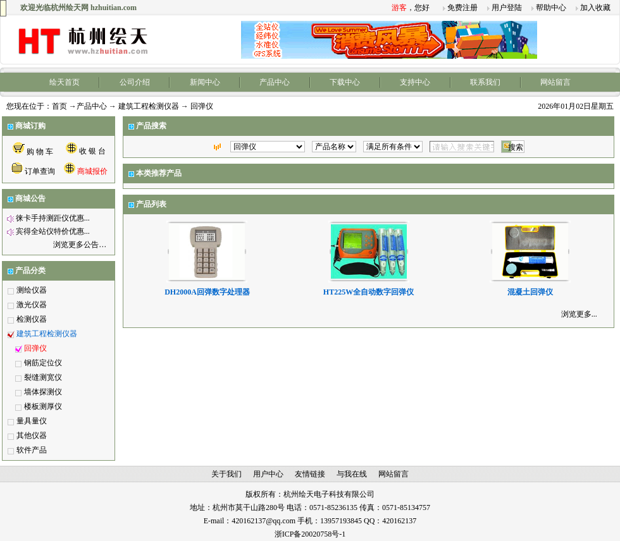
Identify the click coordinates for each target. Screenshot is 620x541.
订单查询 (40, 171)
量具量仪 (31, 420)
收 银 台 (92, 151)
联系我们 (485, 82)
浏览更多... (579, 314)
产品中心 (274, 82)
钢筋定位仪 (43, 362)
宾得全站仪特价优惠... (53, 231)
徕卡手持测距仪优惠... (53, 218)
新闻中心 (205, 82)
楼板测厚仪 (43, 406)
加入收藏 (595, 7)
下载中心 (345, 82)
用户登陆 (507, 7)
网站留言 (555, 82)
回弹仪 (35, 348)
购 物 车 (40, 151)
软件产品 (31, 450)
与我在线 (352, 474)
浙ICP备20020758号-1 (310, 534)
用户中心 (268, 474)
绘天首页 (64, 82)
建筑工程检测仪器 (148, 106)
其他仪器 (31, 435)
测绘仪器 (31, 290)
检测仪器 (31, 319)
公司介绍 (135, 82)
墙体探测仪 (43, 391)
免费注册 (462, 7)
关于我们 (226, 474)
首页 (59, 106)
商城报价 (92, 171)
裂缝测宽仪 (43, 377)
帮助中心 (551, 7)
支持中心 (415, 82)
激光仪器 (31, 304)
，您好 (411, 7)
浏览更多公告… (79, 244)
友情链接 (310, 474)
